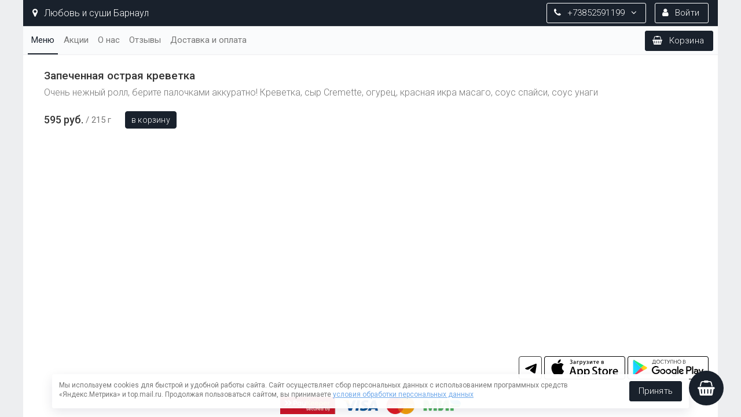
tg (530, 367)
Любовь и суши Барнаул (90, 13)
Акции (76, 40)
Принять (656, 391)
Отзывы (145, 40)
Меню (42, 40)
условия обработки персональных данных (403, 394)
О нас (109, 40)
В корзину (150, 120)
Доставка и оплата (208, 40)
